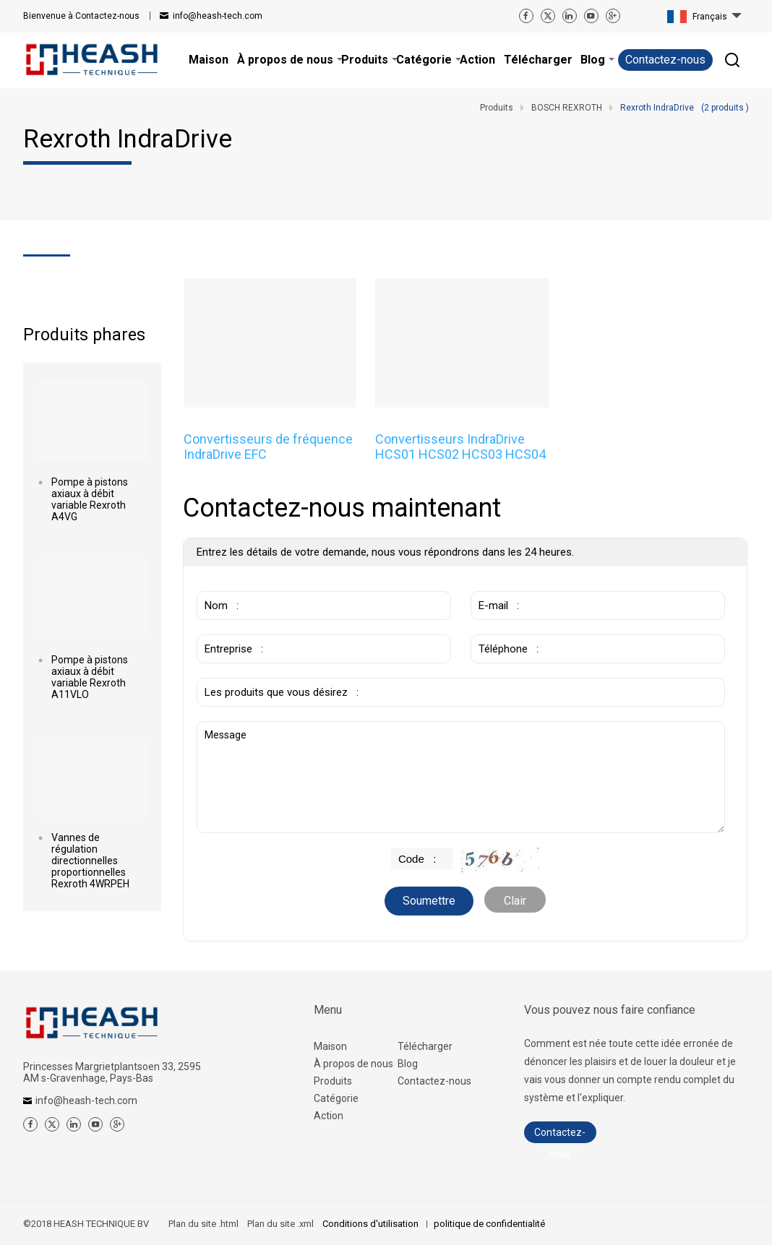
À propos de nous (353, 1063)
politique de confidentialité (489, 1223)
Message (461, 777)
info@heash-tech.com (217, 16)
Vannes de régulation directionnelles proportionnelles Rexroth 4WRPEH (90, 860)
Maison (330, 1046)
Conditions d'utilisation (371, 1223)
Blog (408, 1063)
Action (328, 1115)
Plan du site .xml (280, 1223)
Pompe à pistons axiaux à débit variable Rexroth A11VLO (89, 677)
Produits (333, 1081)
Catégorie (336, 1098)
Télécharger (425, 1046)
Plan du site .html (203, 1223)
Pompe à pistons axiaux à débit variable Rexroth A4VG (89, 499)
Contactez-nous (81, 16)
